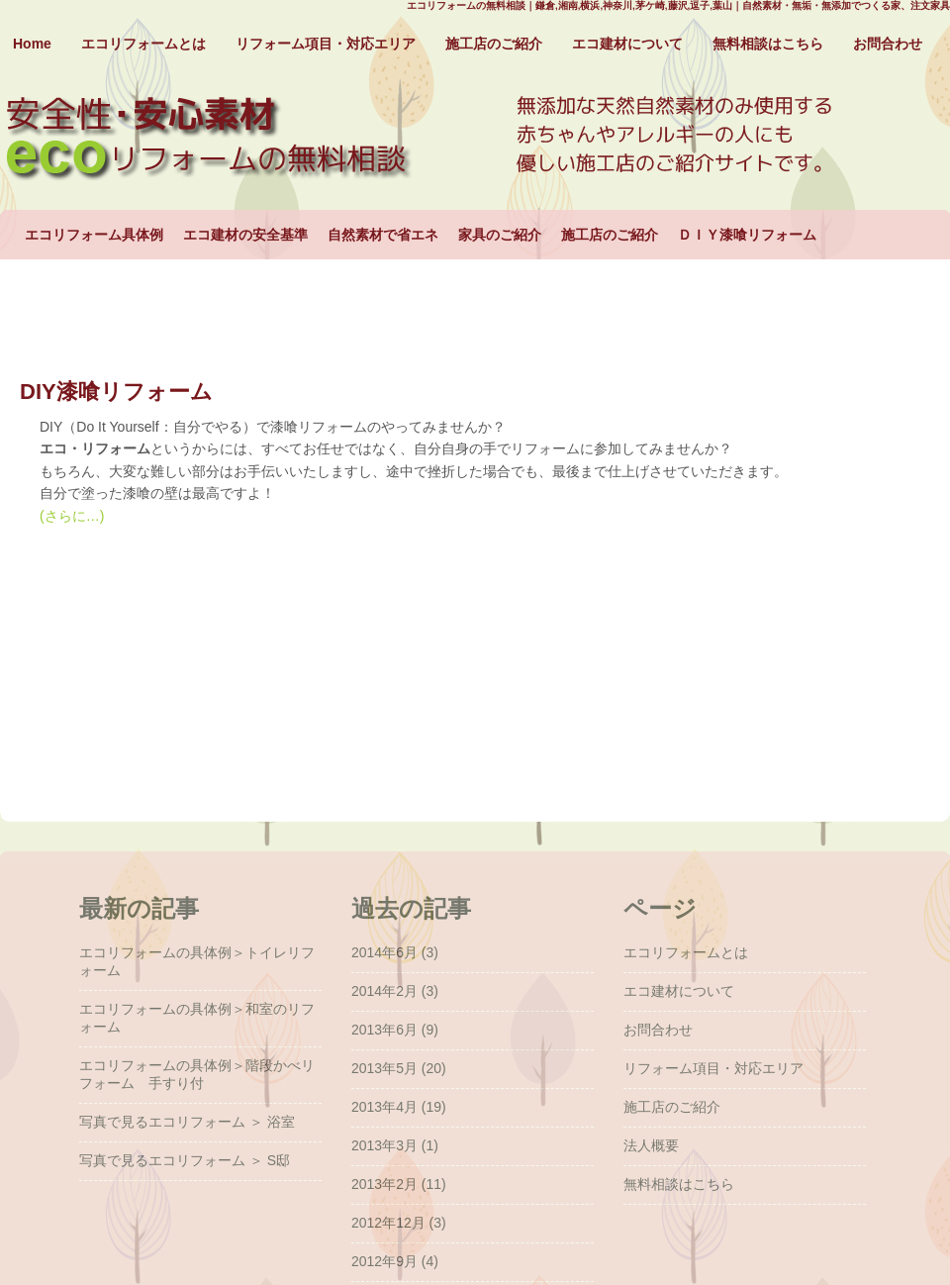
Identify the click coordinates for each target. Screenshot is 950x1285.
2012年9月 (384, 1261)
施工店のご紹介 (493, 43)
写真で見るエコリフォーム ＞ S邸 (184, 1160)
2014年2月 (384, 991)
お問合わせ (887, 43)
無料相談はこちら (767, 43)
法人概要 (651, 1145)
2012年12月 (388, 1223)
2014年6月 (384, 952)
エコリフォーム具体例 (94, 235)
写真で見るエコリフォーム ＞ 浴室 (187, 1122)
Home (32, 43)
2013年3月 (384, 1145)
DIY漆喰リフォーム (116, 391)
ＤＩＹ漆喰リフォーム (747, 235)
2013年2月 (384, 1184)
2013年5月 (384, 1068)
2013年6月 (384, 1030)
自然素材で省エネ (383, 235)
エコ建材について (627, 43)
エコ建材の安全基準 (245, 235)
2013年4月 (384, 1107)
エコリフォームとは (143, 43)
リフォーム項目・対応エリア (326, 43)
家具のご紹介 (499, 235)
